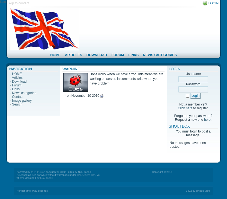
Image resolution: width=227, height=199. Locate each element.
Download (19, 81)
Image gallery (22, 100)
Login (213, 3)
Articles (17, 78)
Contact (17, 97)
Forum (17, 85)
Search (17, 104)
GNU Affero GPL (86, 174)
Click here (185, 108)
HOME (17, 74)
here (207, 120)
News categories (24, 93)
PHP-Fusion (38, 171)
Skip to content (18, 3)
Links (16, 89)
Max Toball (46, 177)
